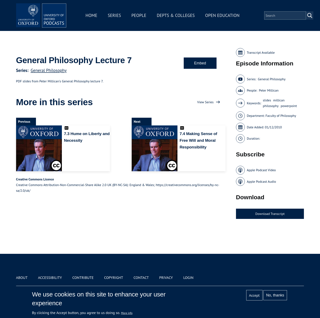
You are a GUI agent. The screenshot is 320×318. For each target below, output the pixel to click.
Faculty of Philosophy (280, 116)
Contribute (83, 277)
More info (127, 313)
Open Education (222, 15)
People (138, 15)
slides (267, 100)
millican (279, 100)
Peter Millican (269, 90)
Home (91, 15)
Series (114, 15)
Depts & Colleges (176, 15)
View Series (205, 102)
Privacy (166, 277)
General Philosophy (48, 70)
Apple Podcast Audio (261, 181)
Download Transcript (270, 214)
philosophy (271, 106)
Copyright (113, 277)
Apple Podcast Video (261, 170)
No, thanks (275, 295)
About (22, 277)
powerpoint (289, 106)
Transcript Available (261, 52)
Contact (141, 277)
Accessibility (50, 277)
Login (188, 277)
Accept (254, 295)
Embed (200, 63)
